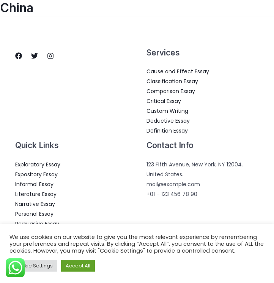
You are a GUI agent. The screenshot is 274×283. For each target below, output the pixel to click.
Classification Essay (172, 81)
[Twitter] (34, 55)
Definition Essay (167, 130)
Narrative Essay (35, 204)
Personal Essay (34, 214)
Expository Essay (36, 174)
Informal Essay (34, 184)
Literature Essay (36, 194)
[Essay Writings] (21, 18)
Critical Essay (163, 101)
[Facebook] (18, 55)
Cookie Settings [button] (33, 265)
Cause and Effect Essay (177, 71)
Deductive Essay (168, 121)
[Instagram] (50, 55)
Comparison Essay (170, 91)
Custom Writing (167, 111)
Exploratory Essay (37, 164)
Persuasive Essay (37, 224)
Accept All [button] (78, 265)
